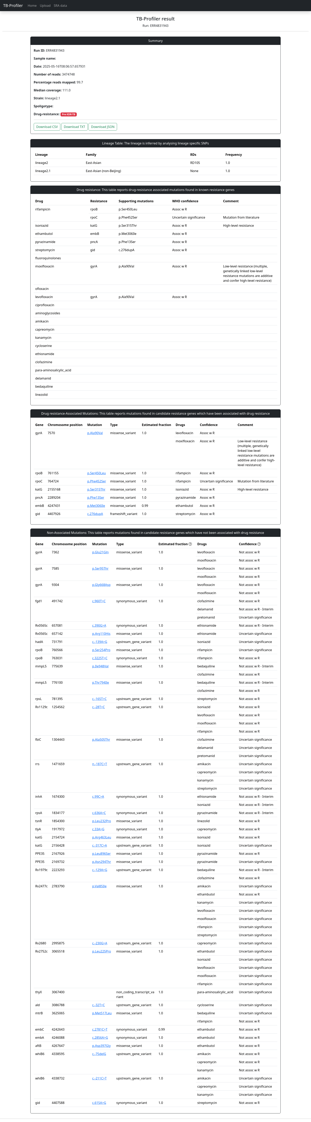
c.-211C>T (99, 1078)
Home (32, 5)
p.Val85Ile (99, 886)
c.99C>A (98, 796)
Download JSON (102, 127)
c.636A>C (99, 813)
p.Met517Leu (102, 1013)
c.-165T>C (99, 699)
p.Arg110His (101, 633)
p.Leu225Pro (101, 951)
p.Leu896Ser (101, 853)
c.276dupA (95, 514)
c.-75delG (99, 1054)
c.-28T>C (98, 707)
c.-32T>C (98, 1005)
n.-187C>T (99, 764)
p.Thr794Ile (100, 682)
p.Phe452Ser (96, 481)
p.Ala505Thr (101, 739)
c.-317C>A (99, 845)
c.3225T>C (100, 658)
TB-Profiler (13, 5)
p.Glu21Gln (100, 552)
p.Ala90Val (95, 433)
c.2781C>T (100, 1029)
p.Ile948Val (100, 666)
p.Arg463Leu (101, 837)
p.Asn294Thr (101, 862)
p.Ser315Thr (96, 489)
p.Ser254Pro (101, 650)
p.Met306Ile (96, 505)
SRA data (60, 5)
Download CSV (47, 127)
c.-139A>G (99, 642)
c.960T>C (99, 601)
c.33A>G (98, 829)
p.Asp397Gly (101, 1046)
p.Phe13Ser (95, 497)
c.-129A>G (99, 870)
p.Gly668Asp (101, 585)
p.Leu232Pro (101, 821)
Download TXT (74, 127)
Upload (45, 5)
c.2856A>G (100, 1037)
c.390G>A (99, 625)
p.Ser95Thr (100, 568)
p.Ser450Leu (96, 473)
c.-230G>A (99, 943)
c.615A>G (99, 1103)
